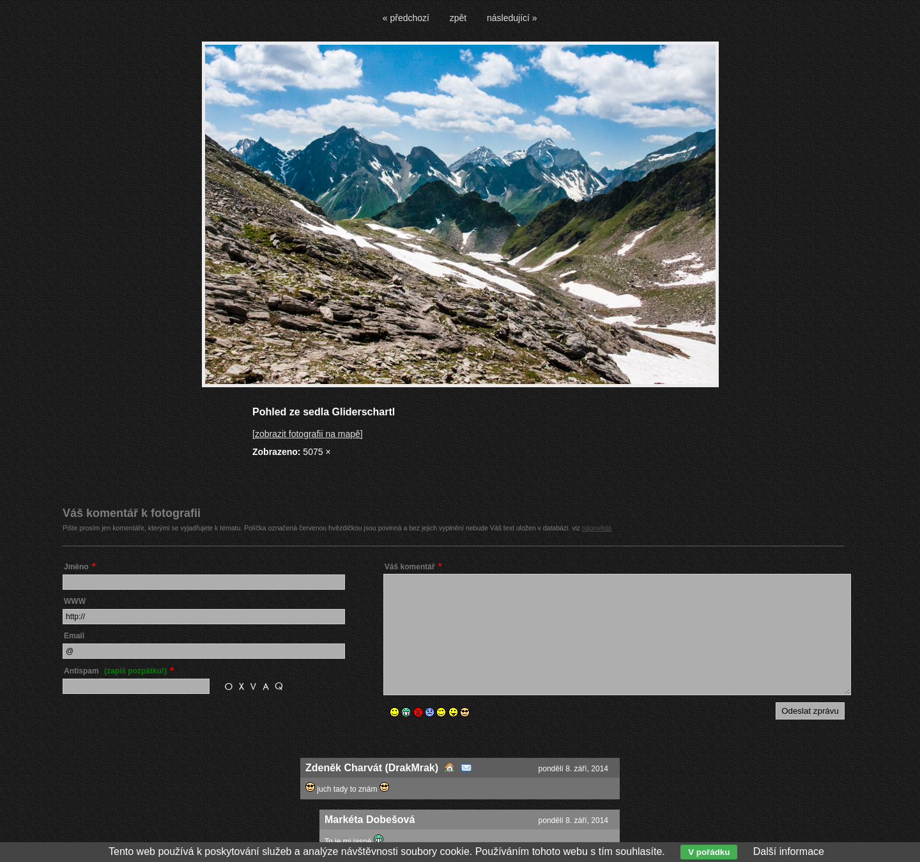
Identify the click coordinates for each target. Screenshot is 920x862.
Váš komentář (410, 566)
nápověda (596, 528)
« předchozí (406, 18)
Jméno (76, 566)
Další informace (788, 851)
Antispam (115, 670)
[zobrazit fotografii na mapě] (307, 434)
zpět (458, 18)
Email (74, 635)
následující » (512, 18)
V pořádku (709, 852)
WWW (75, 601)
